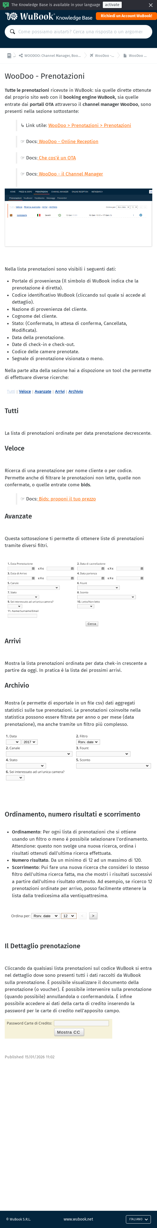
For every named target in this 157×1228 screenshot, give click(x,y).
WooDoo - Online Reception (68, 141)
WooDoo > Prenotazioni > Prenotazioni (89, 125)
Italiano (138, 1219)
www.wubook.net (78, 1219)
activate (112, 4)
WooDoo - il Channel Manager (70, 174)
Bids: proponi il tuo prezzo (67, 499)
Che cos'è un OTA (57, 158)
